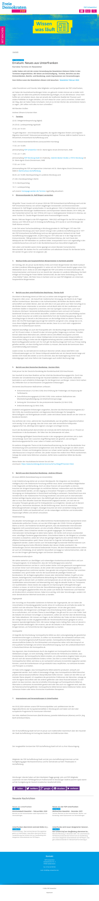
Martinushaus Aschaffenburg (30, 171)
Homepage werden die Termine (33, 191)
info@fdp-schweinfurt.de (51, 870)
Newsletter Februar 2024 (69, 80)
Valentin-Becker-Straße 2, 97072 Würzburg (67, 158)
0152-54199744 (50, 867)
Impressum (49, 892)
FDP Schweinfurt (30, 150)
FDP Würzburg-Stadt (32, 158)
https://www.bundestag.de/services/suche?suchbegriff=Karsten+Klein (47, 464)
